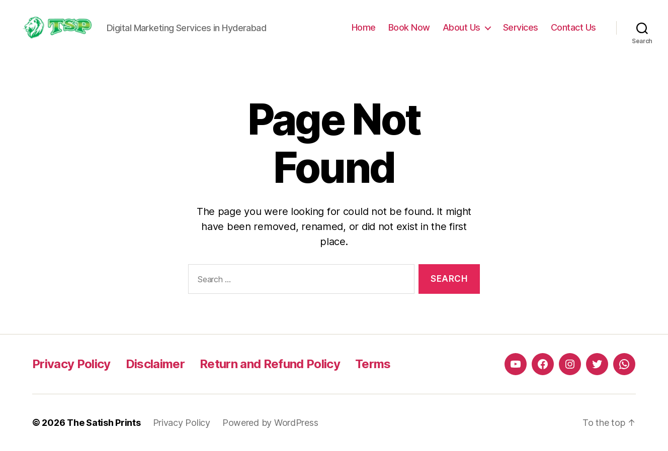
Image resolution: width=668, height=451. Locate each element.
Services (520, 27)
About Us (461, 27)
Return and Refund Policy (270, 364)
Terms (373, 364)
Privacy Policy (71, 364)
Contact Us (573, 27)
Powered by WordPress (270, 422)
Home (364, 27)
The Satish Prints (103, 422)
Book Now (409, 27)
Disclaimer (155, 364)
